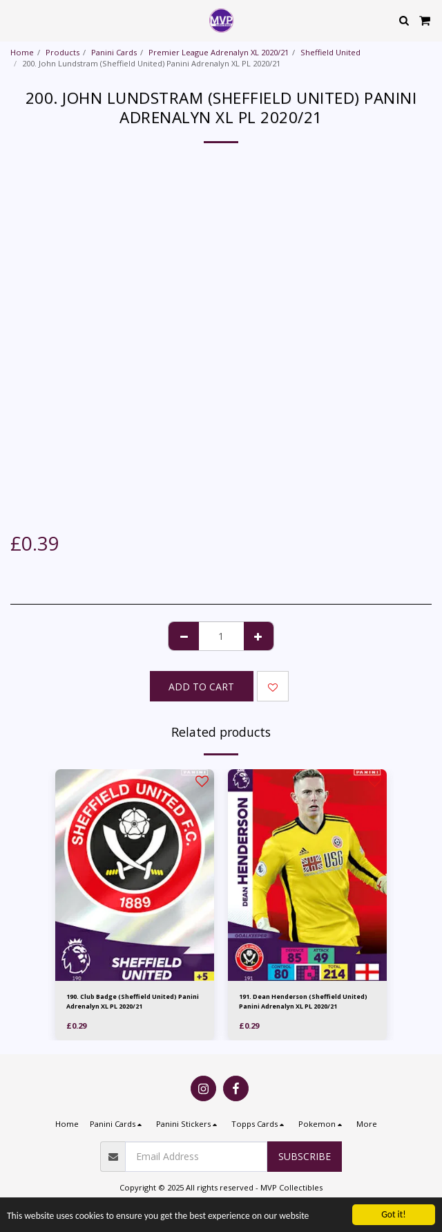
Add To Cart (201, 686)
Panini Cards (114, 52)
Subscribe (304, 1156)
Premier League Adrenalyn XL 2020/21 (218, 52)
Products (62, 52)
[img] (134, 875)
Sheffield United (330, 52)
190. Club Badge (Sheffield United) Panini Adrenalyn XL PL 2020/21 (132, 1001)
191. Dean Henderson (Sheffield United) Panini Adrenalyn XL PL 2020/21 (303, 1001)
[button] (15, 20)
